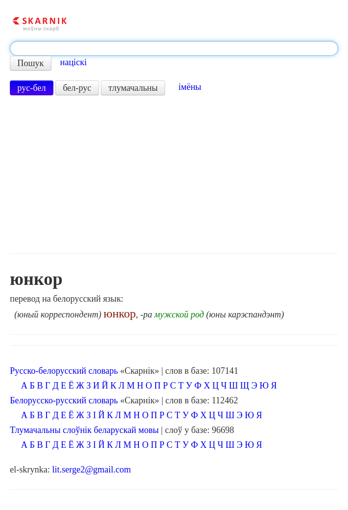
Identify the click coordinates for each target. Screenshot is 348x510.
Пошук (30, 63)
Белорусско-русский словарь (64, 400)
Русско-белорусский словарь (64, 371)
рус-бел (31, 88)
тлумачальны (133, 88)
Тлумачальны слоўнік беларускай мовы (84, 430)
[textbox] (174, 48)
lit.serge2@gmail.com (91, 469)
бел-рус (77, 88)
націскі (73, 62)
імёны (189, 87)
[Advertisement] (174, 174)
